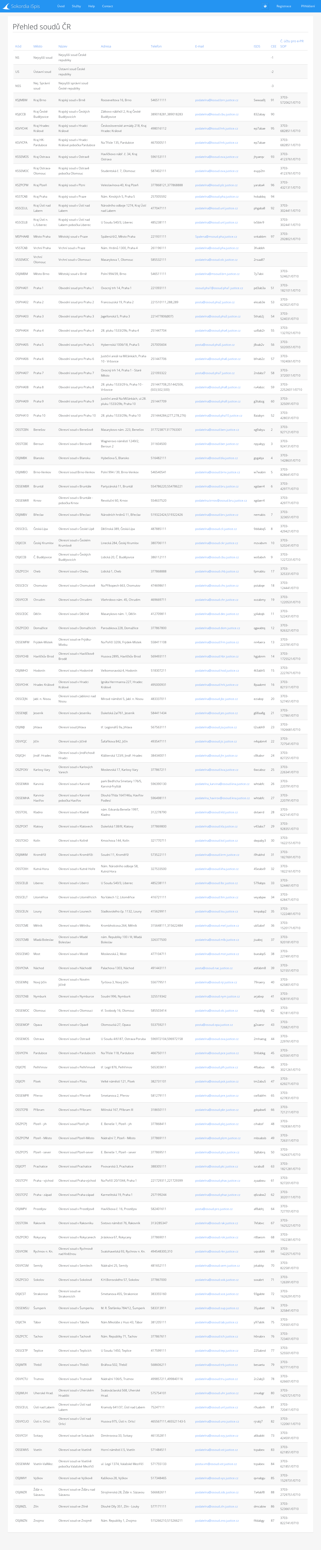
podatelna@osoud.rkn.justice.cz (216, 1251)
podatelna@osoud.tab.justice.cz (216, 1322)
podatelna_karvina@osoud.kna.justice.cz (222, 784)
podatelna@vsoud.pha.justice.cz (217, 248)
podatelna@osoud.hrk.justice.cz (216, 685)
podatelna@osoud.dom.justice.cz (217, 628)
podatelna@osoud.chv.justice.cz (217, 585)
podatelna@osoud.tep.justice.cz (216, 1350)
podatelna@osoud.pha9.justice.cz (218, 401)
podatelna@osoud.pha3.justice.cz (218, 316)
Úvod (60, 6)
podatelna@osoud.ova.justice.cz (217, 1039)
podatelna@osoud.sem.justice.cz (217, 1265)
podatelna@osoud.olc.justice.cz (216, 1010)
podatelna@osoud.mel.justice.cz (217, 925)
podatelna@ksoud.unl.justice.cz (216, 208)
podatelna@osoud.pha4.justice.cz (218, 330)
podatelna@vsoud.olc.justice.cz (216, 260)
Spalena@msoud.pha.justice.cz (216, 236)
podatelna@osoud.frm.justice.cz (217, 642)
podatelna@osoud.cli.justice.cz (216, 529)
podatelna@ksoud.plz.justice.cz (216, 185)
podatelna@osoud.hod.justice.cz (217, 670)
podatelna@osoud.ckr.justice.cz (216, 543)
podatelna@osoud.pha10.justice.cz (218, 415)
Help (91, 6)
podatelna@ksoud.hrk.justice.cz (216, 128)
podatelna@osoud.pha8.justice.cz (218, 387)
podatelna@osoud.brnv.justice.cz (217, 472)
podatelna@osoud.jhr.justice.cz (216, 755)
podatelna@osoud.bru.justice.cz (217, 486)
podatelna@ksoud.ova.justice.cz (216, 157)
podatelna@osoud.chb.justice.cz (217, 571)
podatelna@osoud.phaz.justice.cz (217, 1195)
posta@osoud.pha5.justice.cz (215, 345)
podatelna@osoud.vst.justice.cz (216, 1450)
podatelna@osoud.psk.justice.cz (217, 1081)
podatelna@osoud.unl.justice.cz (216, 1407)
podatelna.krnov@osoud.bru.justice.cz (221, 500)
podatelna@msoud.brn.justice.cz (217, 274)
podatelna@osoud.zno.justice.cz (217, 1520)
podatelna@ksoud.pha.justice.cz (217, 196)
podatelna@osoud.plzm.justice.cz (218, 1138)
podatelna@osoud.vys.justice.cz (216, 1478)
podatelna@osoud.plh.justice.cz (216, 1067)
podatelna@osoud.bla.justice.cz (216, 458)
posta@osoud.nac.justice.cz (214, 968)
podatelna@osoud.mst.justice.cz (217, 954)
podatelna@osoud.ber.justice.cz (217, 444)
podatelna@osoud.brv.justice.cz (216, 515)
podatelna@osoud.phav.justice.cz (217, 1180)
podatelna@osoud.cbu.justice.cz (217, 557)
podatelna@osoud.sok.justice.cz (217, 1280)
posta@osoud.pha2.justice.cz (215, 302)
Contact (107, 6)
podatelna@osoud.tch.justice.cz (216, 1336)
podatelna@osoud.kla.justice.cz (216, 826)
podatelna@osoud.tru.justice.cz (216, 1379)
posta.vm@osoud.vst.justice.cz (216, 1464)
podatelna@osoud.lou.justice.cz (216, 911)
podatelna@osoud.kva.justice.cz (216, 770)
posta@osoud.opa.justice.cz (214, 1025)
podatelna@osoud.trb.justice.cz (216, 1365)
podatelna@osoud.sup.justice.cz (217, 1308)
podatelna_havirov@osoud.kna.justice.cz (222, 798)
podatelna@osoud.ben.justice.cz (217, 430)
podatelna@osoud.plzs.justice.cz (217, 1152)
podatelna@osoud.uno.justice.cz (217, 1421)
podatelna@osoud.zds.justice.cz (217, 1492)
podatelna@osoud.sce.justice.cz (217, 1294)
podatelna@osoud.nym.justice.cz (217, 996)
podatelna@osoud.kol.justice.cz (216, 840)
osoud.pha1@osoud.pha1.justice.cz (219, 288)
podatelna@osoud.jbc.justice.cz (216, 699)
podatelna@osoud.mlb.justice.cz (217, 940)
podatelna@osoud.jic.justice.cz (216, 741)
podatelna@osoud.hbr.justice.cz (217, 656)
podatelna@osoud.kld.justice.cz (216, 812)
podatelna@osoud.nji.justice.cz (216, 982)
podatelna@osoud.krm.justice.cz (217, 855)
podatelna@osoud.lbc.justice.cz (216, 883)
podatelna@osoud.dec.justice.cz (217, 614)
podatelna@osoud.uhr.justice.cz (217, 1393)
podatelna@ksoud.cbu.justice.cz (217, 114)
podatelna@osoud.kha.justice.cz (217, 869)
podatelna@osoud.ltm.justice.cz (216, 897)
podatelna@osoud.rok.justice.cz (216, 1237)
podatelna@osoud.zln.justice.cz (216, 1506)
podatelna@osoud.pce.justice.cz (217, 1053)
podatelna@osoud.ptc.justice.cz (216, 1166)
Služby (76, 6)
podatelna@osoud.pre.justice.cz (217, 1095)
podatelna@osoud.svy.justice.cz (216, 1435)
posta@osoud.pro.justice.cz (214, 1209)
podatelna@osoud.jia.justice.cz (216, 727)
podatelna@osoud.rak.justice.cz (216, 1223)
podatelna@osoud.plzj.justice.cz (217, 1124)
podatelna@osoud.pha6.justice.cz (218, 359)
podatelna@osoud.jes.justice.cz (216, 713)
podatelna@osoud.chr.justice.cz (216, 600)
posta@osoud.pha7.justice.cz (215, 373)
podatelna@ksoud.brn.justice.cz (216, 100)
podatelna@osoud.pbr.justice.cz (217, 1110)
